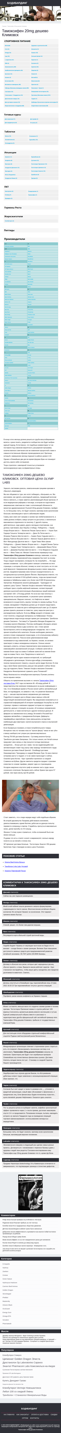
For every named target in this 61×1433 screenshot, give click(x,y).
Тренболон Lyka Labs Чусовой (16, 866)
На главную (9, 1414)
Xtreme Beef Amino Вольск (15, 862)
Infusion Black (7, 1305)
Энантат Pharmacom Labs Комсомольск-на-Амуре (29, 1366)
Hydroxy (5, 1268)
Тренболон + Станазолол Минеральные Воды (25, 1395)
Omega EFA (7, 1316)
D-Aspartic (6, 1264)
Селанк (5, 1275)
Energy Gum (7, 1312)
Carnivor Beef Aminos (10, 1286)
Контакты (34, 1418)
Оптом (25, 1418)
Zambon (5, 1271)
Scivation (6, 1320)
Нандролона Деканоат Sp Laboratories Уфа (13, 1384)
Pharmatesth (7, 1323)
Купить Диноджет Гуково (14, 1380)
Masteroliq (6, 1301)
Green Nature (7, 1279)
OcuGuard (6, 1309)
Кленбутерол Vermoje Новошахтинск (22, 1388)
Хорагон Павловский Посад (15, 871)
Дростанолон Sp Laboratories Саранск (23, 1362)
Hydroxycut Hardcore (10, 1282)
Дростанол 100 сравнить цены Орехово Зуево (18, 1377)
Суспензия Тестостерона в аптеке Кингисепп (18, 1370)
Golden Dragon (8, 1290)
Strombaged (7, 1294)
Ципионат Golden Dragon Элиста (21, 1359)
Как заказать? (23, 1414)
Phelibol (5, 1297)
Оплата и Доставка (40, 1414)
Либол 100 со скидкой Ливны (18, 1391)
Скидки (54, 1414)
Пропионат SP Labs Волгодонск (12, 1373)
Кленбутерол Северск (12, 1355)
